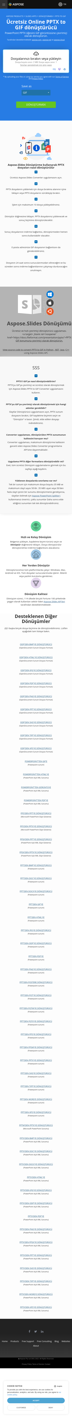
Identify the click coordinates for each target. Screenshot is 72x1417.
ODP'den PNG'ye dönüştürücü (36, 696)
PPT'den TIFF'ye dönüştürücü (36, 1086)
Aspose (11, 4)
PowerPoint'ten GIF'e (36, 761)
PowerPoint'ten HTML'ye (36, 774)
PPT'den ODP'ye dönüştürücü (36, 943)
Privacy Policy (37, 78)
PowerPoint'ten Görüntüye (36, 787)
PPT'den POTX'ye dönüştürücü (36, 1021)
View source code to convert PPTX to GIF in (24, 349)
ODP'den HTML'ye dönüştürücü (36, 657)
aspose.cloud (59, 40)
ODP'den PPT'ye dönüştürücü (36, 709)
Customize (21, 1407)
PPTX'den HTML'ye (36, 1177)
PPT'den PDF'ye (36, 956)
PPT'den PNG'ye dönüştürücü (36, 969)
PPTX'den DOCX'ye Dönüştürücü (36, 1164)
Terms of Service (62, 77)
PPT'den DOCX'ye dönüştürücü (36, 891)
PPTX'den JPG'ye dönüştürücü (36, 1190)
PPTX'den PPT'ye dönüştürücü (36, 1255)
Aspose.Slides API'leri (54, 601)
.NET (57, 349)
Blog (57, 1341)
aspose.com (36, 40)
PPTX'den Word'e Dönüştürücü (36, 1294)
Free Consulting (44, 1341)
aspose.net (46, 40)
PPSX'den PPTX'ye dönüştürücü (36, 852)
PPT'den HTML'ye (36, 917)
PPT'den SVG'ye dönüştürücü (36, 1073)
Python (49, 349)
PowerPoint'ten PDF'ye (36, 800)
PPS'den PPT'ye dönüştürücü (36, 813)
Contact (47, 1364)
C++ (67, 349)
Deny (50, 1407)
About (36, 1345)
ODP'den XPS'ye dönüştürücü (36, 748)
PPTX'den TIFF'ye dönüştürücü (36, 1281)
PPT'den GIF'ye (36, 904)
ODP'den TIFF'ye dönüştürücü (36, 735)
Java (62, 349)
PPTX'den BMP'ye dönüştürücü (36, 1138)
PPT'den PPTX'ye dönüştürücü (36, 1060)
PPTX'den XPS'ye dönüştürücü (36, 1307)
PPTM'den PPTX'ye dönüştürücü (36, 1125)
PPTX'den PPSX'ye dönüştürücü (36, 1242)
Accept (36, 1400)
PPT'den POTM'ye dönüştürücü (36, 1008)
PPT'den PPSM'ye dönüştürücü (36, 1047)
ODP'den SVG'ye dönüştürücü (36, 722)
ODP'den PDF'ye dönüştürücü (36, 683)
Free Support (28, 1341)
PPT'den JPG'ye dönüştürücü (36, 930)
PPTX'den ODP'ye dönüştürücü (36, 1203)
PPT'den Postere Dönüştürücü (36, 982)
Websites (66, 1341)
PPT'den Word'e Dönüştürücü (36, 1099)
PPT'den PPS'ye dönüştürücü (36, 1034)
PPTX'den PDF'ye (36, 1216)
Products (15, 1341)
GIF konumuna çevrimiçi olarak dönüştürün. (39, 340)
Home (5, 1341)
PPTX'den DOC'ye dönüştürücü (36, 1151)
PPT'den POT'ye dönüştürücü (36, 995)
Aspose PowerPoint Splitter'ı (46, 495)
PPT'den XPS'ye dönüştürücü (36, 1112)
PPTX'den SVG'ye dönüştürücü (36, 1268)
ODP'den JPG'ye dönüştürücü (36, 670)
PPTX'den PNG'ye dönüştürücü (36, 1229)
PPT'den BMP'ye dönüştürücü (36, 865)
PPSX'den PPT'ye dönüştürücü (36, 839)
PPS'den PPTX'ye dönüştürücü (36, 826)
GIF (25, 92)
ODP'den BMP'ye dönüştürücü (36, 644)
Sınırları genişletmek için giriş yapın (36, 65)
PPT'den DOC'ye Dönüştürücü (36, 878)
